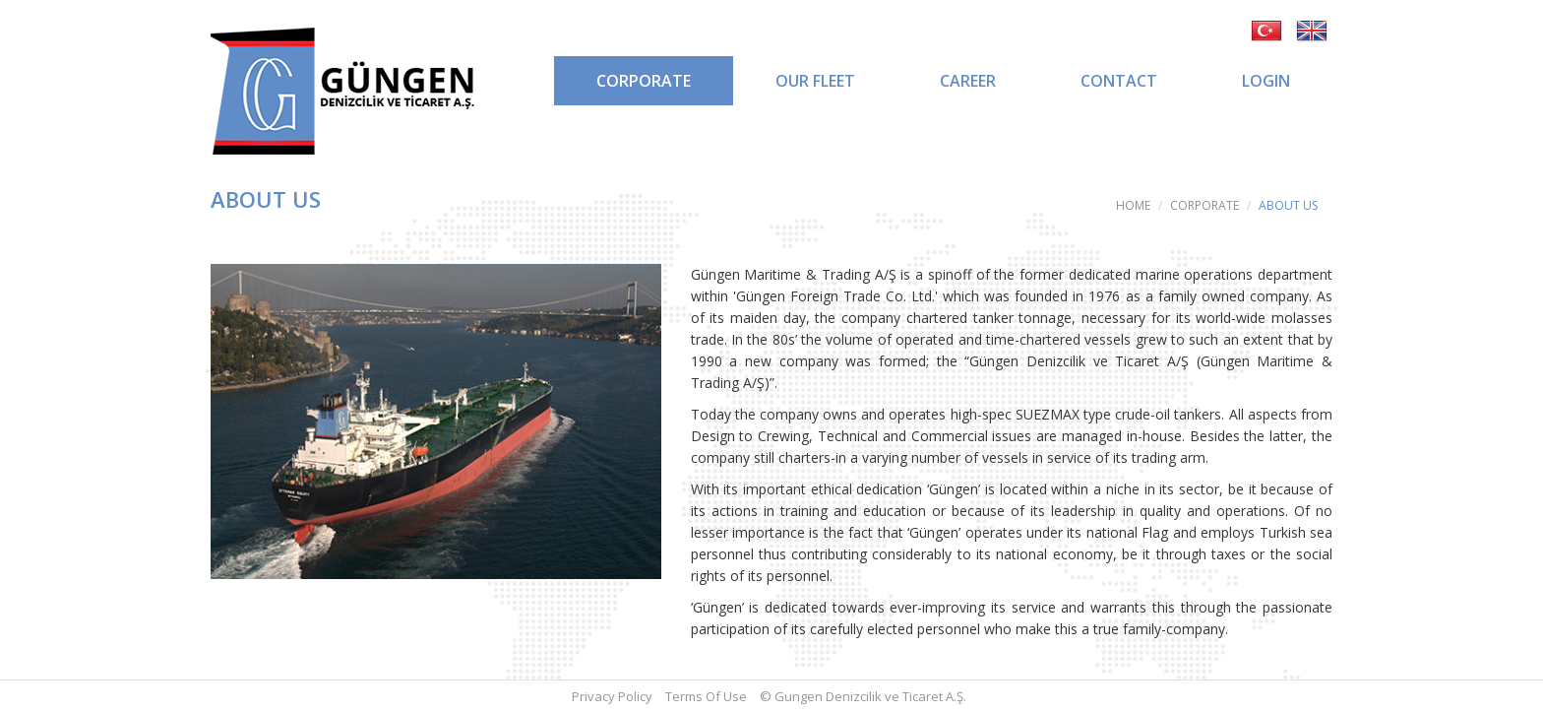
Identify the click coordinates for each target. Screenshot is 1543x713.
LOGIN (1266, 81)
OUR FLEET (815, 81)
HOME (1133, 205)
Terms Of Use (706, 696)
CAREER (968, 81)
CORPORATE (643, 81)
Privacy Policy (612, 696)
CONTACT (1118, 81)
